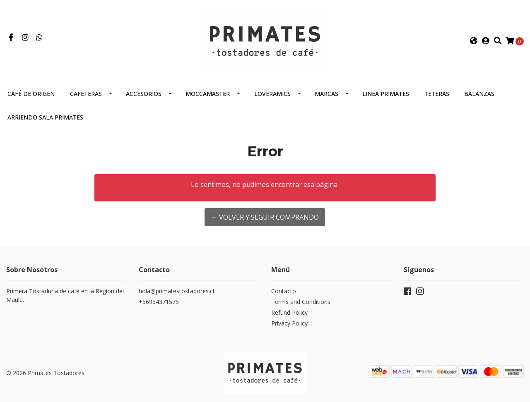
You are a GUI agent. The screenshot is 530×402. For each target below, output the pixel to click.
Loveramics (272, 94)
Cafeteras (86, 94)
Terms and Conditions (300, 302)
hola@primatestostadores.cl (176, 291)
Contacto (283, 291)
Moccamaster (208, 94)
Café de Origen (31, 94)
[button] (474, 41)
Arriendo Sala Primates (45, 117)
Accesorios (143, 94)
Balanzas (479, 94)
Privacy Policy (289, 323)
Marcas (326, 94)
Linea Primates (385, 94)
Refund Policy (289, 312)
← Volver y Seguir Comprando (265, 217)
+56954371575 (159, 302)
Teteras (436, 94)
